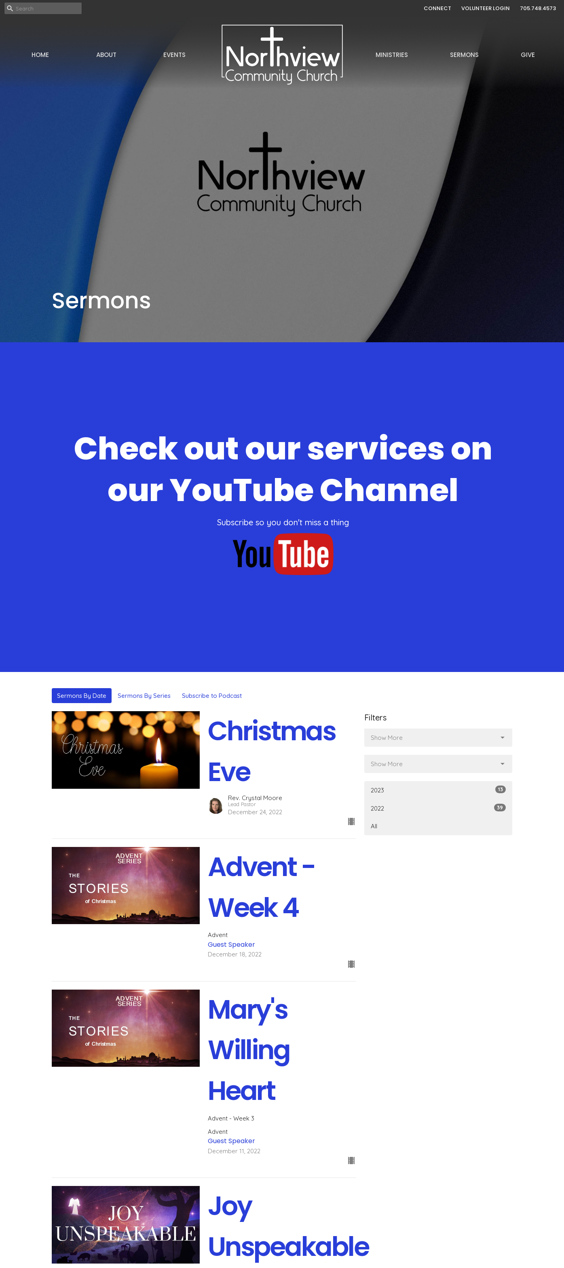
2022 (438, 808)
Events (174, 55)
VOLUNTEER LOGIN (485, 8)
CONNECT (437, 8)
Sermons (464, 55)
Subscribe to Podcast (212, 695)
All (374, 826)
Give (528, 55)
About (106, 55)
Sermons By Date (81, 695)
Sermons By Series (144, 695)
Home (40, 55)
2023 (438, 790)
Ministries (392, 55)
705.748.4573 (538, 8)
